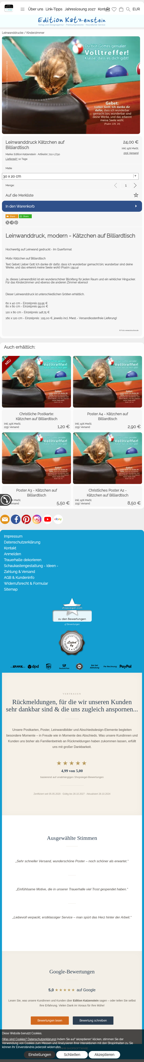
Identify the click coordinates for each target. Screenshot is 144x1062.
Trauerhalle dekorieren (22, 560)
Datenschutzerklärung (22, 542)
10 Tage (16, 159)
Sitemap (11, 589)
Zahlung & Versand (19, 572)
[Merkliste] (114, 9)
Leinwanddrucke (12, 32)
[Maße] (70, 176)
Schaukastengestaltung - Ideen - (31, 566)
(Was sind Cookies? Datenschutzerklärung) (29, 1039)
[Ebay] (58, 519)
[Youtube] (47, 519)
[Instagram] (37, 519)
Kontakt (104, 9)
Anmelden (12, 554)
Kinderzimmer (35, 32)
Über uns (35, 9)
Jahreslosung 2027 (80, 9)
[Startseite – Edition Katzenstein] (9, 5)
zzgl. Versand (11, 427)
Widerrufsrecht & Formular (26, 583)
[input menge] (125, 185)
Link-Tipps (54, 9)
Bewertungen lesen (49, 1020)
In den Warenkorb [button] (20, 206)
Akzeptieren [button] (104, 1055)
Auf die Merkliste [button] (20, 195)
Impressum (13, 536)
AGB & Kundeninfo (19, 577)
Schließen (72, 1055)
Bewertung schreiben (93, 1020)
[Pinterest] (26, 519)
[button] (22, 9)
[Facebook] (16, 519)
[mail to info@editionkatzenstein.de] (5, 519)
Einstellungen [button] (39, 1055)
